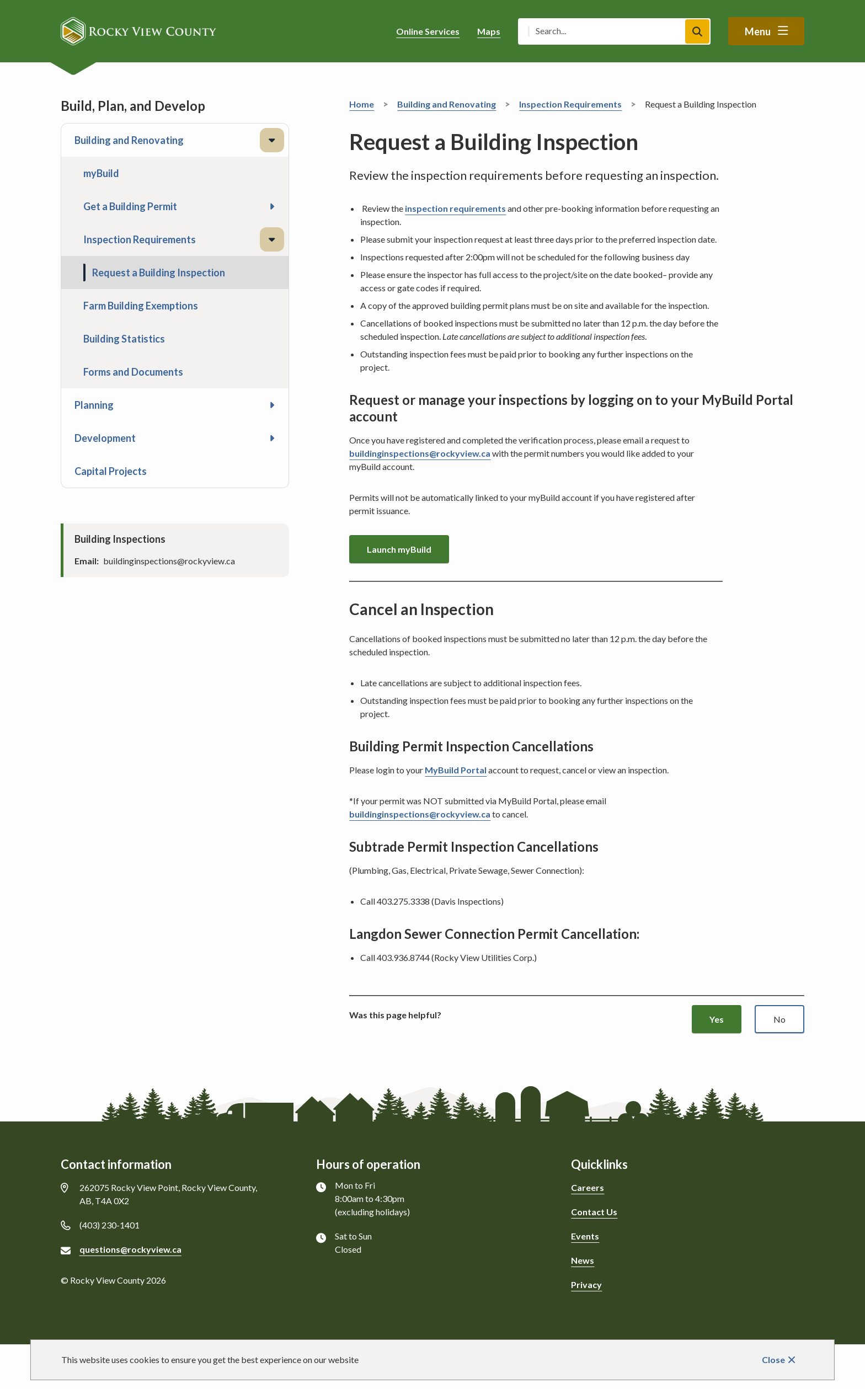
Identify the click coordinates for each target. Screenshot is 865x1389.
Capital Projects (110, 471)
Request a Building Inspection (158, 272)
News (582, 1260)
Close (773, 1359)
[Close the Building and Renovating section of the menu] (272, 140)
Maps (488, 31)
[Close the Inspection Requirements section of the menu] (272, 239)
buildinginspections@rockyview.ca (419, 453)
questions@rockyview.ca (130, 1249)
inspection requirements (455, 208)
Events (585, 1236)
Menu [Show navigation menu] (758, 31)
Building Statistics (124, 339)
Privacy (586, 1284)
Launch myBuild (399, 549)
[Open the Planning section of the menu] (272, 405)
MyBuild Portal (456, 770)
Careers (587, 1187)
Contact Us (594, 1211)
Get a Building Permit (130, 206)
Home (361, 104)
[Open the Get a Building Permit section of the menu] (272, 206)
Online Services (428, 31)
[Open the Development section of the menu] (272, 438)
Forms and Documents (133, 372)
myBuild (101, 173)
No (779, 1019)
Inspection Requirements (139, 239)
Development (105, 438)
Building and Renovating (129, 140)
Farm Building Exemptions (140, 306)
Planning (94, 405)
